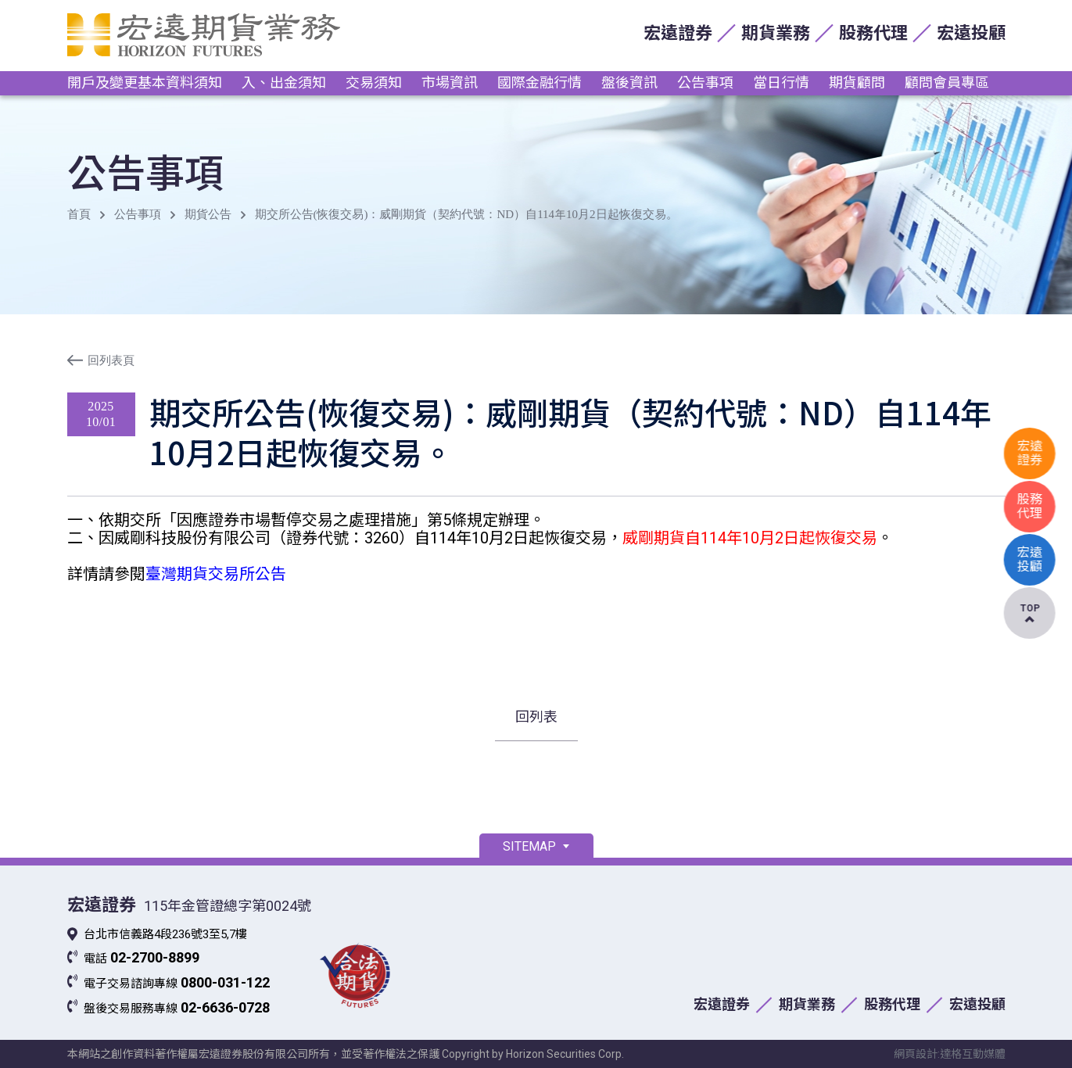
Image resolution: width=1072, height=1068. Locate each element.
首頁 (79, 214)
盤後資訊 (629, 82)
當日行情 (781, 82)
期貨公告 (208, 214)
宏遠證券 (678, 33)
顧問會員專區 (947, 82)
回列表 (536, 716)
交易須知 (374, 82)
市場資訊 (449, 82)
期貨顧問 (857, 82)
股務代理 (873, 33)
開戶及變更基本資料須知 (144, 82)
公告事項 (705, 82)
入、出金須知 (284, 82)
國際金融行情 (539, 82)
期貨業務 (775, 33)
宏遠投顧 (971, 33)
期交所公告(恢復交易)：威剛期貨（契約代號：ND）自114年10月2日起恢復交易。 (466, 214)
